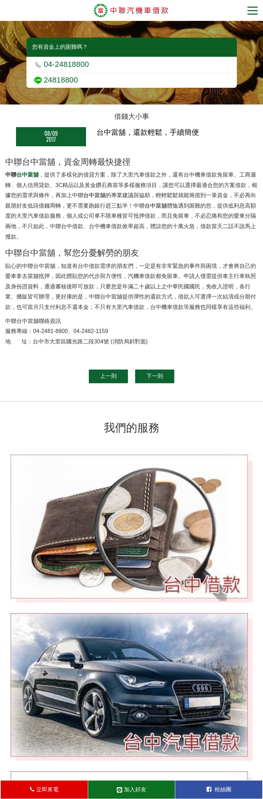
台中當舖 (27, 175)
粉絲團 (219, 789)
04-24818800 (61, 64)
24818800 (56, 80)
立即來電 (44, 789)
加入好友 (131, 789)
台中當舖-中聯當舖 (131, 10)
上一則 (108, 376)
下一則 (154, 376)
